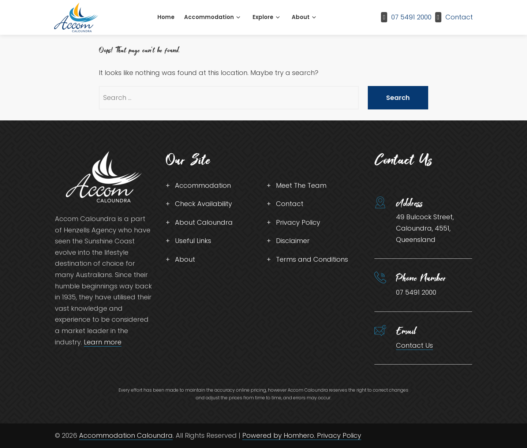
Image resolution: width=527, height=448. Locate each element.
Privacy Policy (298, 222)
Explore (263, 17)
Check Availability (203, 203)
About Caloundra (204, 222)
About (301, 17)
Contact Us (414, 345)
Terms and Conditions (312, 259)
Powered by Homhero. (279, 435)
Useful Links (193, 240)
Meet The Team (301, 185)
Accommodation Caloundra (126, 435)
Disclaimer (293, 240)
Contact (459, 17)
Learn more (103, 342)
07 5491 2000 (411, 17)
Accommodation (209, 17)
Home (166, 17)
